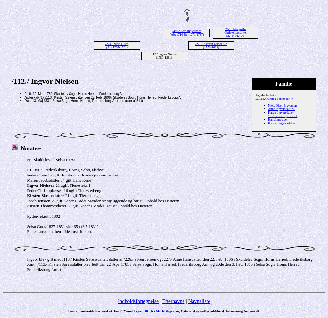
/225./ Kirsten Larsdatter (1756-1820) (211, 45)
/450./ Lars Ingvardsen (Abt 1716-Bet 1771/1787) (187, 32)
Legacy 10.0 (142, 311)
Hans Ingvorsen (278, 119)
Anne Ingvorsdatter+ (281, 109)
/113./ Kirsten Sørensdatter (275, 98)
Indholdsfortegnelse (138, 301)
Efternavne (173, 301)
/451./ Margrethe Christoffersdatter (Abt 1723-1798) (235, 32)
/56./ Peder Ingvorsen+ (282, 116)
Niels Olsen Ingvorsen (282, 105)
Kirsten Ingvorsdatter (281, 123)
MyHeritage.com (167, 311)
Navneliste (199, 301)
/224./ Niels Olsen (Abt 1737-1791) (117, 45)
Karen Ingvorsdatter (281, 112)
